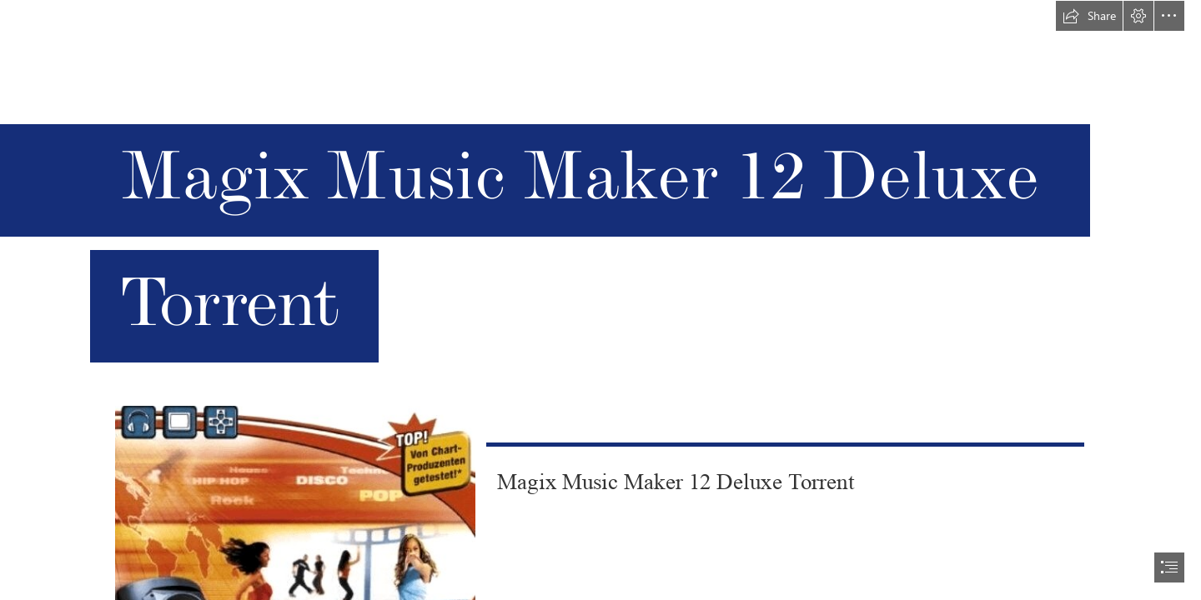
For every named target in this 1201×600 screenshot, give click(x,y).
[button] (1089, 16)
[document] (600, 300)
